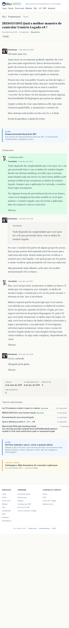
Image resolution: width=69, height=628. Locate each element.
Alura (45, 494)
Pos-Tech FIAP (24, 507)
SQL (35, 8)
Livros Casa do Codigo (27, 511)
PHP (44, 8)
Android (51, 8)
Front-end (6, 501)
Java (4, 8)
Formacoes (22, 497)
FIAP (44, 497)
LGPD (54, 528)
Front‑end (19, 8)
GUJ (4, 17)
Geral (10, 8)
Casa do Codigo (49, 501)
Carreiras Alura (24, 494)
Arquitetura (6, 521)
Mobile (29, 8)
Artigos (20, 501)
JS (40, 8)
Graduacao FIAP (24, 504)
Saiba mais (32, 528)
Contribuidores (44, 528)
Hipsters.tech (48, 504)
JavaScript (6, 511)
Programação (14, 17)
